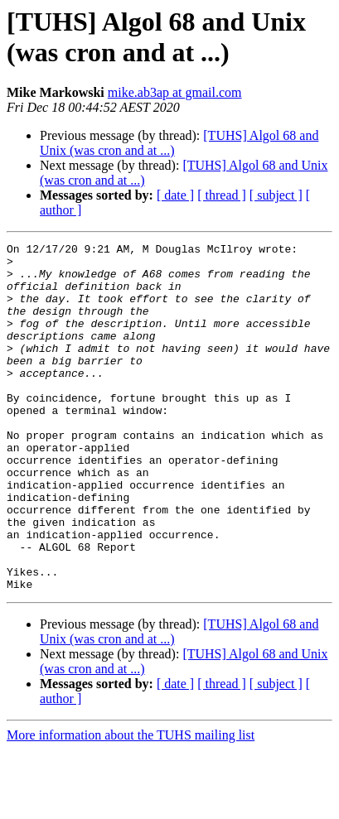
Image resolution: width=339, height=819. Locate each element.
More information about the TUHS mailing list (130, 804)
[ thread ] (221, 195)
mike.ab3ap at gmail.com (175, 92)
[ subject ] (276, 195)
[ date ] (175, 195)
